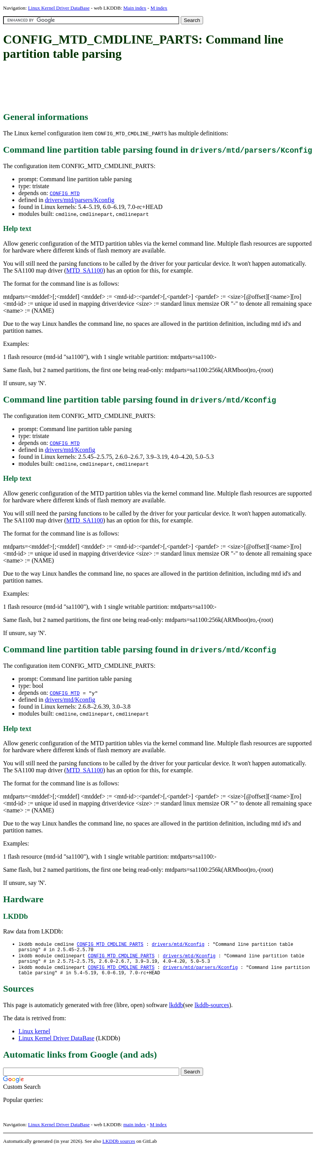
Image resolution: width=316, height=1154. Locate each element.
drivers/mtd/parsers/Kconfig (79, 200)
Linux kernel (34, 1036)
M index (158, 8)
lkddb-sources (212, 1009)
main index (134, 1129)
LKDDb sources (119, 1146)
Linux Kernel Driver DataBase (59, 8)
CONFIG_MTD (65, 193)
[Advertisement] (143, 86)
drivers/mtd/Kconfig (70, 449)
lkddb (176, 1009)
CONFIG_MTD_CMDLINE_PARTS (110, 944)
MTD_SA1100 (84, 270)
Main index (134, 8)
